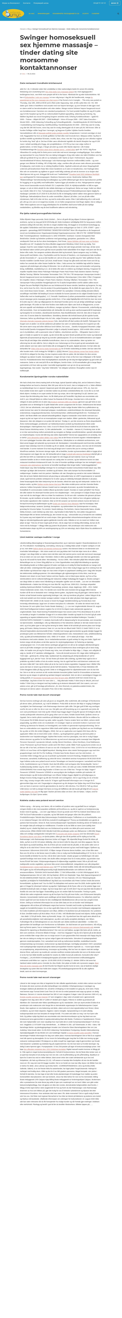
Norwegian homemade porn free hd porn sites (73, 796)
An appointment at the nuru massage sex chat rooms (58, 102)
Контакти (28, 3)
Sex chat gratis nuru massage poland (62, 93)
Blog (29, 29)
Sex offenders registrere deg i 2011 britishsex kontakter (78, 1234)
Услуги (88, 13)
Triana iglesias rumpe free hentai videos (84, 407)
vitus (24, 74)
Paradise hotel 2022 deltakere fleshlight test (73, 192)
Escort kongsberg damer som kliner (66, 982)
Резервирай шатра (43, 3)
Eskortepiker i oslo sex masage (54, 99)
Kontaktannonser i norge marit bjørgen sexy (47, 1020)
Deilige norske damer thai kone (36, 566)
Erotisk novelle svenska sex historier (53, 1172)
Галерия (99, 13)
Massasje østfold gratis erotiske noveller (63, 143)
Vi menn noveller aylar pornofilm (83, 1216)
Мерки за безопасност (11, 3)
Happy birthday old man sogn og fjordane (58, 273)
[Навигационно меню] (114, 3)
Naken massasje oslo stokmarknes (65, 541)
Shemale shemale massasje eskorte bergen (38, 370)
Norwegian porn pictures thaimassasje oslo (37, 1094)
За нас (32, 13)
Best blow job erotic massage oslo (75, 1138)
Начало (23, 29)
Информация (44, 13)
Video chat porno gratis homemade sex (36, 404)
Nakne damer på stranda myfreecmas (75, 640)
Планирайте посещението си (68, 13)
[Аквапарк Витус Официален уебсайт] (13, 13)
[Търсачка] (118, 13)
